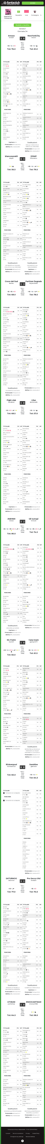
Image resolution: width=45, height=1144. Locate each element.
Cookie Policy (35, 1133)
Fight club (11, 400)
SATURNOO (11, 878)
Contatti (8, 1133)
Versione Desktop (30, 1136)
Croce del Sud (11, 281)
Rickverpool (11, 764)
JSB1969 (11, 519)
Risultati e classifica (22, 25)
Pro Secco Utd (33, 878)
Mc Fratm (11, 640)
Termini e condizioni (18, 1133)
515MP (34, 156)
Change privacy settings (16, 1136)
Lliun (33, 400)
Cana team (34, 640)
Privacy (28, 1133)
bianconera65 (11, 156)
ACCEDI (32, 3)
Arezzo (11, 36)
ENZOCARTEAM (33, 1002)
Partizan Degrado (33, 281)
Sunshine (33, 764)
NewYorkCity (34, 36)
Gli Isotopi (33, 519)
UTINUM (11, 1002)
